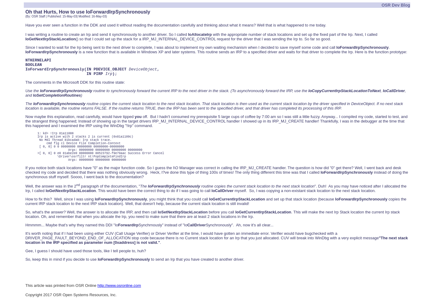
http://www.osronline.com (119, 285)
